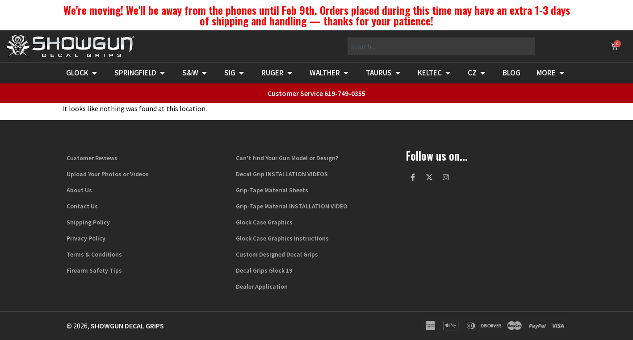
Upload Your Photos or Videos (108, 174)
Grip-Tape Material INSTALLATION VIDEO (292, 206)
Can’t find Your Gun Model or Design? (287, 158)
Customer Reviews (92, 158)
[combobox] (441, 46)
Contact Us (82, 206)
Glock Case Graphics (264, 222)
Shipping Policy (88, 222)
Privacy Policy (86, 238)
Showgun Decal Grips (127, 325)
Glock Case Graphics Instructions (282, 238)
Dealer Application (262, 286)
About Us (79, 190)
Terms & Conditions (94, 254)
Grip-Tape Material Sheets (272, 190)
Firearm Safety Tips (94, 270)
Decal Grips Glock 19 (264, 270)
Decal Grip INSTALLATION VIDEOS (282, 174)
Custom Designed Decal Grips (277, 254)
